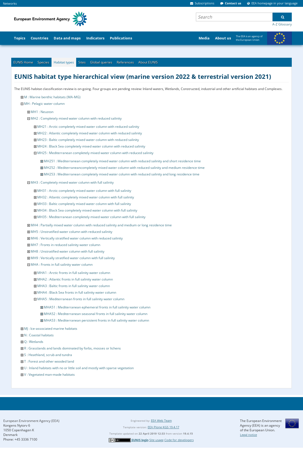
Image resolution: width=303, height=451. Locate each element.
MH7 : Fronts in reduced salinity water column (65, 244)
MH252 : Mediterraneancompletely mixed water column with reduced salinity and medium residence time (124, 167)
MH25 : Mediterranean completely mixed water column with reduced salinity (95, 153)
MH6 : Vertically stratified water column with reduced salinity (77, 238)
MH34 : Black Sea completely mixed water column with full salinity (87, 210)
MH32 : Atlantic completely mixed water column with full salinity (85, 197)
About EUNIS (148, 62)
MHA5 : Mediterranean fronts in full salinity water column (80, 299)
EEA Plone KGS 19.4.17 (163, 427)
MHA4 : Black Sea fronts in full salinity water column (76, 292)
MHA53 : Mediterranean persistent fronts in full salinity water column (96, 320)
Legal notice (248, 435)
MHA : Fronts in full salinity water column (62, 264)
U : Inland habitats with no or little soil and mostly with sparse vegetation (79, 368)
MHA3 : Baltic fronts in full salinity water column (73, 286)
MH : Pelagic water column (44, 103)
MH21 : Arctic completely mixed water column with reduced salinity (88, 126)
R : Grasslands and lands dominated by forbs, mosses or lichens (72, 348)
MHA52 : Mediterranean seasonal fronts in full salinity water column (95, 313)
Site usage (156, 440)
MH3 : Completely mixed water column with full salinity (72, 182)
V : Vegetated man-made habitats (49, 374)
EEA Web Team (161, 420)
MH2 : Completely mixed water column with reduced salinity (76, 118)
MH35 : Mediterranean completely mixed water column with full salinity (91, 217)
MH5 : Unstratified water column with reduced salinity (71, 231)
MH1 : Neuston (42, 111)
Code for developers (179, 440)
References (125, 62)
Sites (82, 62)
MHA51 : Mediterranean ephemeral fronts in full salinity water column (97, 307)
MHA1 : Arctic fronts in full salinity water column (73, 272)
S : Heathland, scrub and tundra (48, 354)
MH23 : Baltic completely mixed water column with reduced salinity (88, 139)
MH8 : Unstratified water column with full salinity (67, 251)
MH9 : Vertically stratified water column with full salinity (73, 258)
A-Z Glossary (282, 24)
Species (43, 62)
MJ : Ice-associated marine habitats (50, 328)
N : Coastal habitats (39, 335)
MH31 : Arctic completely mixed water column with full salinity (84, 190)
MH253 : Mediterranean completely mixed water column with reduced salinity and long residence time (121, 174)
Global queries (101, 62)
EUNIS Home (23, 62)
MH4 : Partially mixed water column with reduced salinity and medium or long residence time (101, 225)
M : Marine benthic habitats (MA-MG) (52, 97)
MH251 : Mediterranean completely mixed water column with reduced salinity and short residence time (122, 161)
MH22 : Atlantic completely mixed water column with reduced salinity (89, 133)
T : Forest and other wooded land (49, 361)
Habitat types (64, 62)
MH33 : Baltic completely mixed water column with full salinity (84, 203)
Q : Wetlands (33, 341)
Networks (10, 3)
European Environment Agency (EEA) (31, 420)
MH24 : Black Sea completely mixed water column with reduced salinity (91, 146)
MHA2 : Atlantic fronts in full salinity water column (75, 279)
